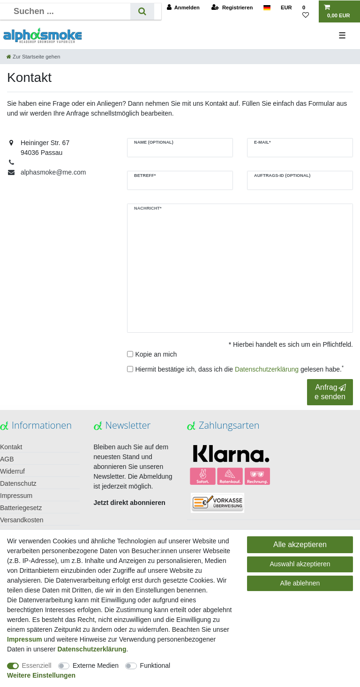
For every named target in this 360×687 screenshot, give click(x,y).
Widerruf (12, 471)
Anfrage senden (330, 392)
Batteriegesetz (21, 508)
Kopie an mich (156, 354)
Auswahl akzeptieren (300, 564)
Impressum (16, 495)
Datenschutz (18, 483)
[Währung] (286, 7)
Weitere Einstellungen (41, 675)
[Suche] (142, 11)
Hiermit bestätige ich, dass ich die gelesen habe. (239, 369)
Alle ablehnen (300, 583)
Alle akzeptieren (300, 544)
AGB (7, 459)
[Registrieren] (232, 7)
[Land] (266, 7)
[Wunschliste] (308, 11)
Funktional (155, 665)
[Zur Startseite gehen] (33, 56)
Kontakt (11, 447)
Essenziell (37, 665)
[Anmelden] (183, 7)
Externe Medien (96, 665)
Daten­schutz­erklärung (91, 649)
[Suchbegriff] (68, 11)
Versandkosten (22, 520)
